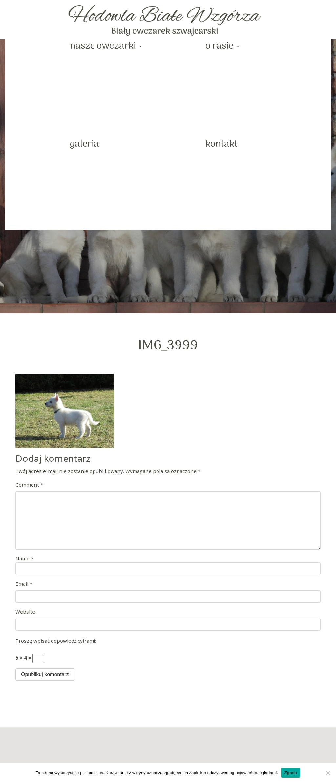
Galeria (84, 144)
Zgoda (290, 772)
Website (25, 611)
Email (23, 583)
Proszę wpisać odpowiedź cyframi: (55, 640)
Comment (29, 484)
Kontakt (221, 144)
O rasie (220, 46)
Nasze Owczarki (104, 46)
